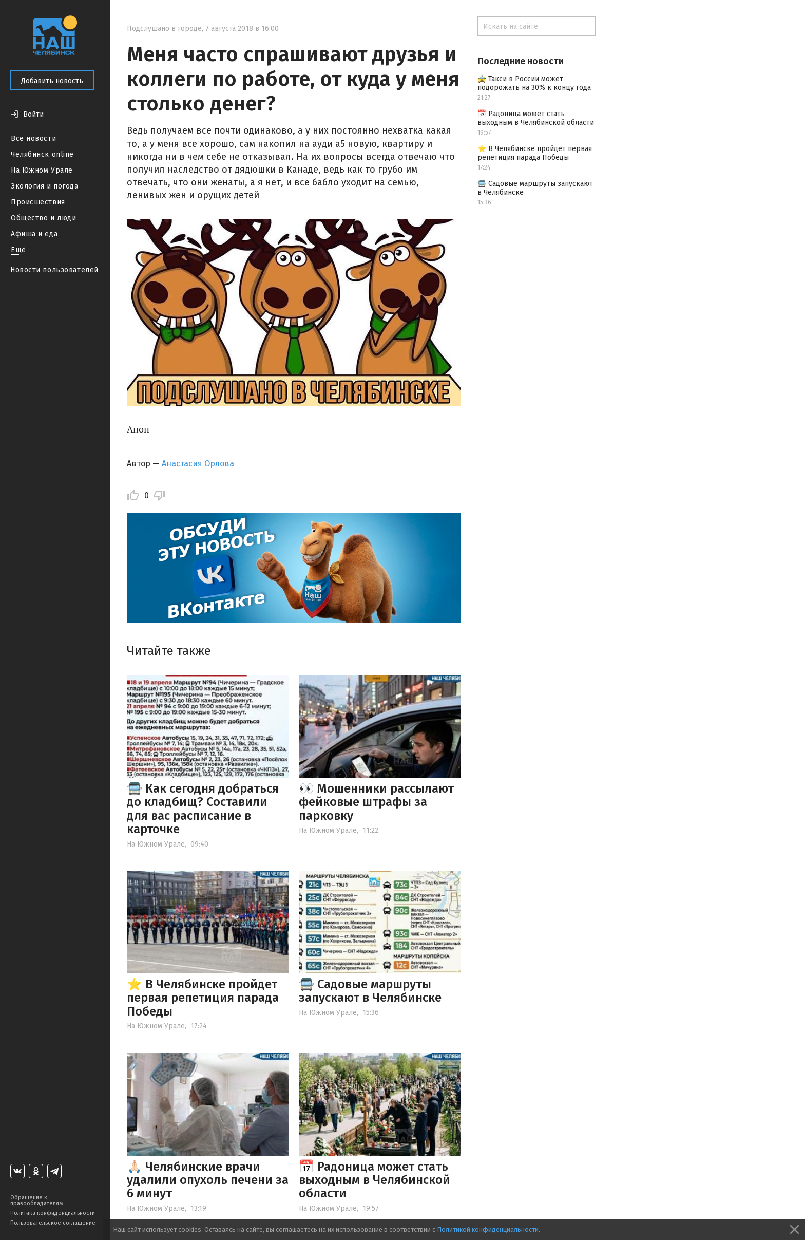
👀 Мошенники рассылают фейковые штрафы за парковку (376, 802)
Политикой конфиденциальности (488, 1229)
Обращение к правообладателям (36, 1200)
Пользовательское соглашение (52, 1223)
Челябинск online (42, 154)
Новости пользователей (54, 270)
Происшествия (38, 202)
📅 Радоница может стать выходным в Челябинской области (374, 1180)
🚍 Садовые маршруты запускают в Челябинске (370, 991)
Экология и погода (45, 186)
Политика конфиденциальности (52, 1213)
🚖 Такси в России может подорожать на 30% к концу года (534, 83)
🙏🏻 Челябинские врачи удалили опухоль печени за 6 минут (208, 1180)
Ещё (18, 250)
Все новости (33, 138)
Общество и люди (43, 218)
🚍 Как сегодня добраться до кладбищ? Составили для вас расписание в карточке (203, 808)
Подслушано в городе (164, 28)
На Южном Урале (42, 170)
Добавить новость (52, 81)
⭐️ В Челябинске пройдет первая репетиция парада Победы (203, 998)
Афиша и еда (34, 234)
